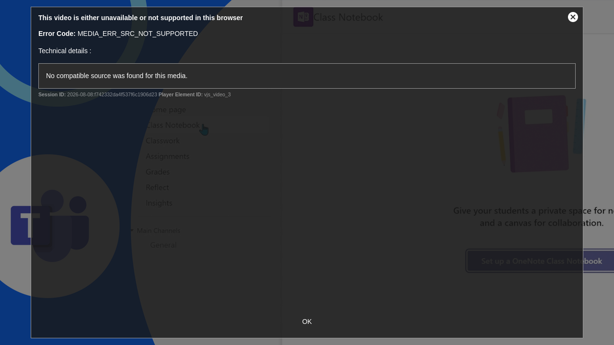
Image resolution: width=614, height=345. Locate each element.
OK (307, 321)
